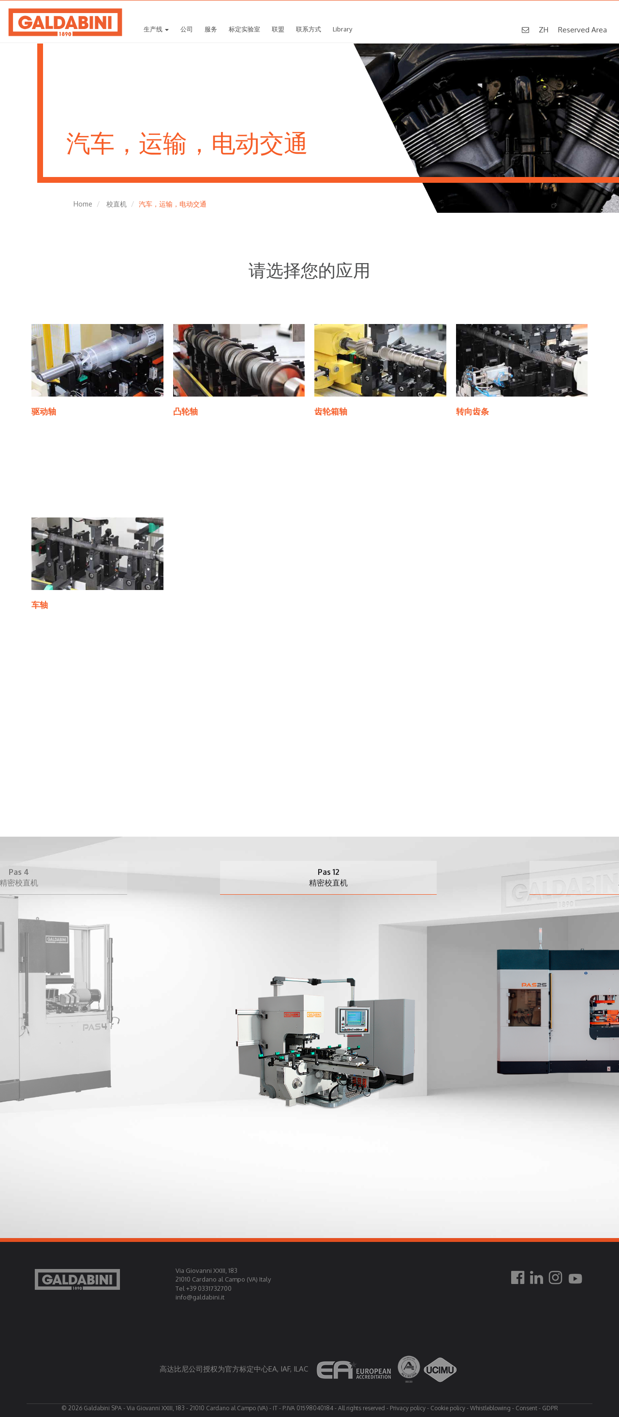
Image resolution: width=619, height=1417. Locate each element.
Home (83, 204)
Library (342, 29)
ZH (543, 30)
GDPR (550, 1408)
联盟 (278, 29)
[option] (352, 1001)
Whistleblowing (490, 1408)
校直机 (116, 204)
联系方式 (308, 29)
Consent (526, 1408)
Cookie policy (447, 1408)
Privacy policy (408, 1408)
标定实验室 (244, 29)
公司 (186, 29)
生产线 (156, 29)
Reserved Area (582, 30)
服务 (211, 29)
